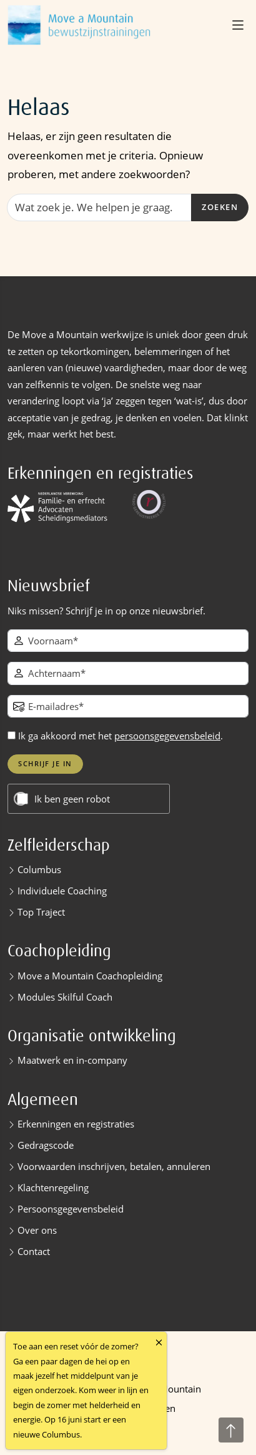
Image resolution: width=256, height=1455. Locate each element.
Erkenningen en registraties (75, 1124)
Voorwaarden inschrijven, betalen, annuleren (113, 1166)
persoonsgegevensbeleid (167, 735)
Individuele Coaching (62, 890)
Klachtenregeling (53, 1187)
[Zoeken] (99, 207)
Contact (33, 1251)
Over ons (37, 1230)
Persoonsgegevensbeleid (70, 1208)
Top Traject (41, 912)
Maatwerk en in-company (72, 1060)
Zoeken (220, 207)
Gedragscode (45, 1145)
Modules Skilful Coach (64, 997)
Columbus (39, 869)
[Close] (159, 1342)
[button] (239, 25)
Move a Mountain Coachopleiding (89, 975)
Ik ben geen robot (72, 799)
